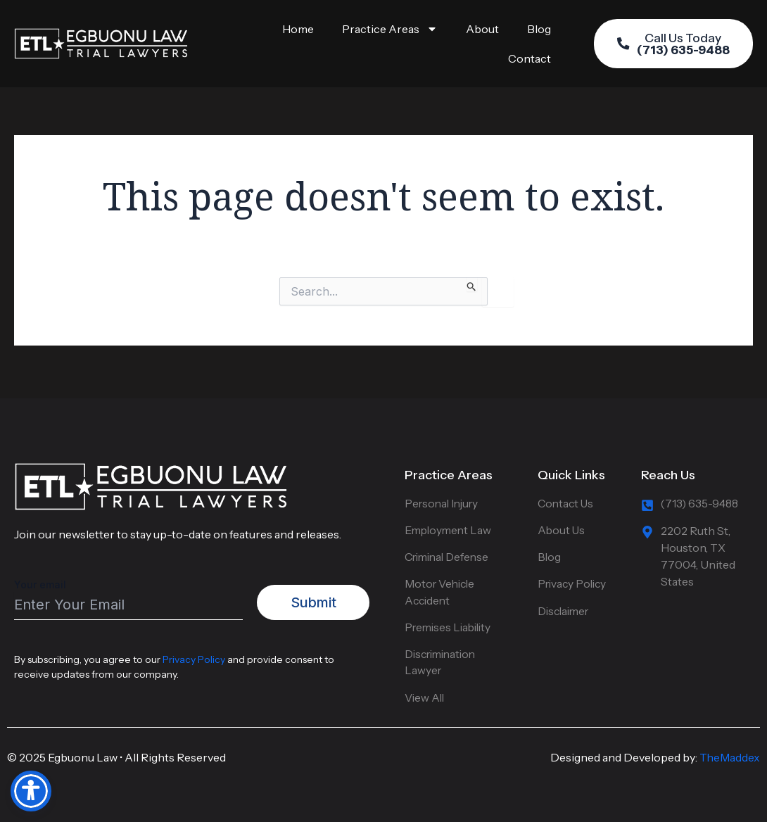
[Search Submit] (472, 284)
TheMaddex (729, 757)
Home (298, 29)
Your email (128, 594)
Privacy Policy (194, 655)
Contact (529, 58)
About (482, 29)
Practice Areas (390, 29)
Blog (539, 29)
